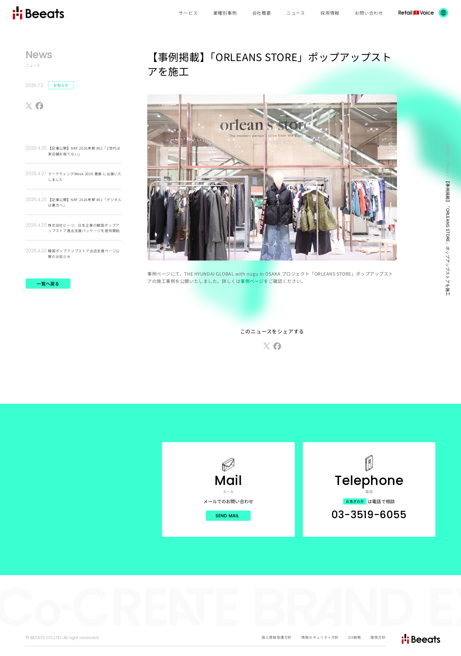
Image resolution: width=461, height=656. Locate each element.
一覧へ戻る (47, 283)
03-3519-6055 (369, 514)
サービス (188, 13)
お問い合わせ (369, 13)
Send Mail (227, 515)
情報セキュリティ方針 (320, 637)
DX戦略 (354, 637)
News (447, 168)
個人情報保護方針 (277, 637)
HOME (447, 150)
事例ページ (252, 281)
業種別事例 (225, 13)
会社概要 (261, 13)
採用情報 (329, 13)
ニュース (296, 13)
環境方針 (377, 637)
